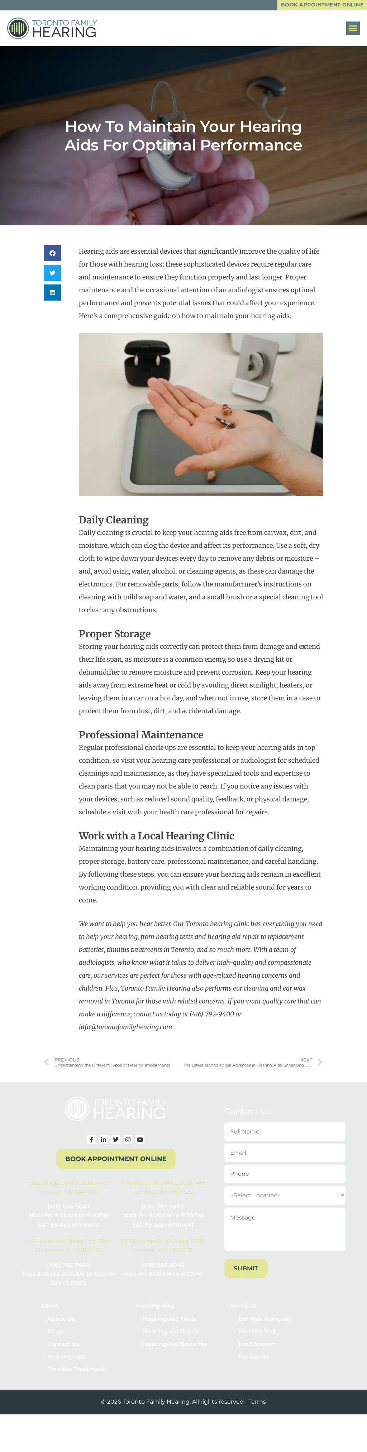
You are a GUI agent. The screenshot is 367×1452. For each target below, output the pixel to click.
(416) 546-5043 (68, 1207)
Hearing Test (257, 1334)
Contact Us (63, 1348)
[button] (353, 29)
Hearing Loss (66, 1362)
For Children (256, 1348)
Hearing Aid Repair (171, 1334)
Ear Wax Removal (264, 1320)
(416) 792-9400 (163, 1207)
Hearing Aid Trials (169, 1320)
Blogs (55, 1334)
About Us (61, 1320)
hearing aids (213, 533)
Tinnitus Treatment (76, 1376)
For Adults (253, 1362)
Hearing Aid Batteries (175, 1348)
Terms (257, 1410)
